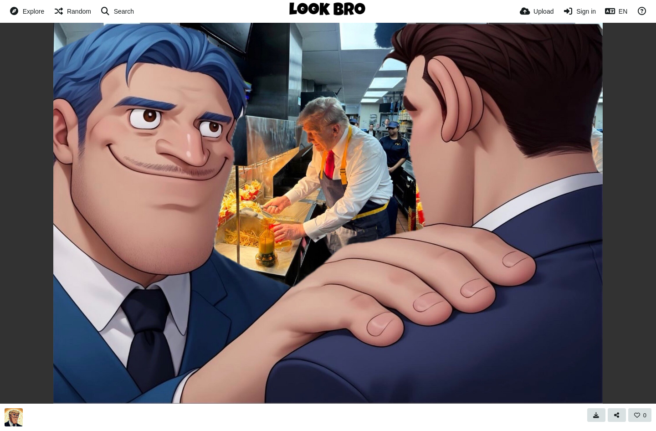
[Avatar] (14, 417)
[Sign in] (579, 11)
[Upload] (537, 11)
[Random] (72, 11)
